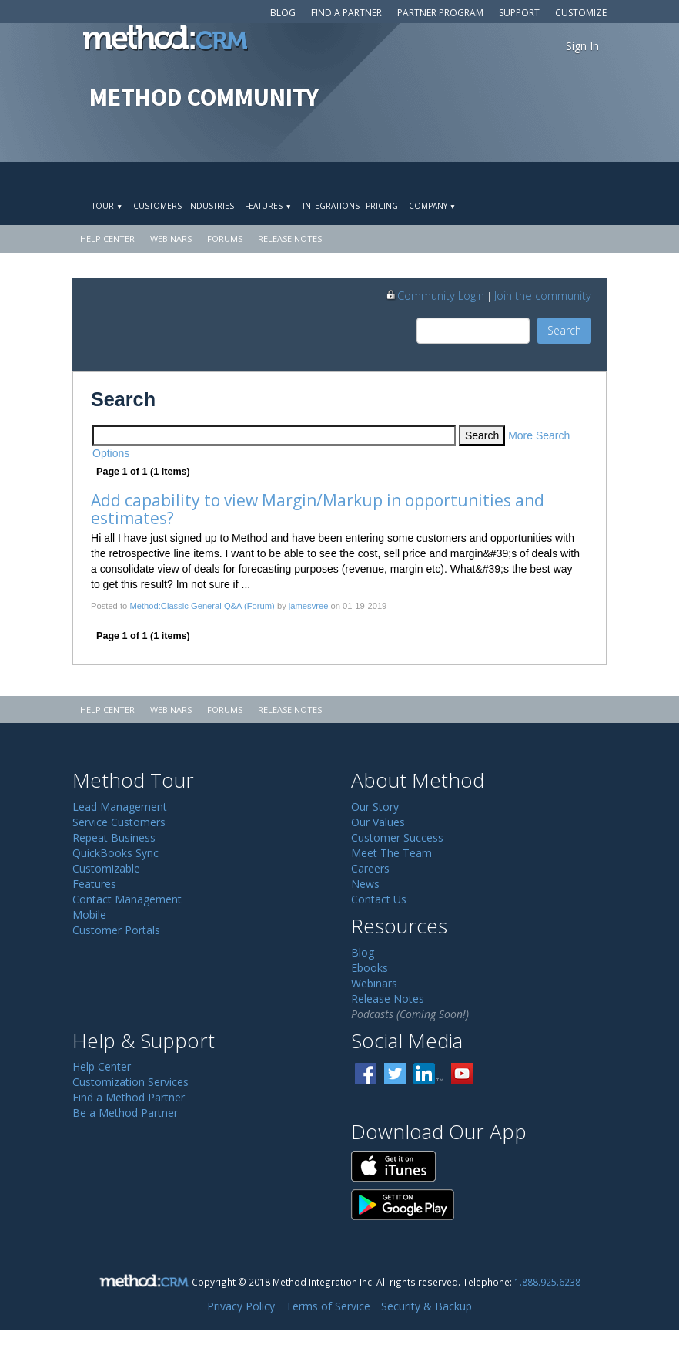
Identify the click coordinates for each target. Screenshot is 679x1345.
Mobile (89, 914)
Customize (581, 12)
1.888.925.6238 (547, 1282)
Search (564, 330)
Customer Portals (116, 930)
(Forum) (259, 605)
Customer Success (397, 837)
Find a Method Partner (128, 1097)
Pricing (382, 205)
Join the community (542, 295)
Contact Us (378, 899)
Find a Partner (346, 12)
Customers (157, 205)
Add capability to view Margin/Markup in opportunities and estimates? (319, 509)
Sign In (582, 46)
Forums (224, 238)
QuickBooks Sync (115, 853)
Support (519, 12)
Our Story (375, 806)
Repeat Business (114, 837)
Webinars (171, 238)
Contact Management (127, 899)
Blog (283, 12)
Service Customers (119, 822)
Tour (107, 205)
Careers (370, 868)
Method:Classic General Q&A (185, 605)
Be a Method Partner (125, 1112)
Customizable (106, 868)
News (365, 883)
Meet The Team (391, 853)
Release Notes (290, 238)
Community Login (434, 295)
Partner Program (440, 12)
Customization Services (130, 1081)
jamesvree (309, 605)
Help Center (107, 238)
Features (268, 205)
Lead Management (119, 806)
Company (432, 205)
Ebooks (369, 967)
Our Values (378, 822)
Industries (211, 205)
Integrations (331, 205)
